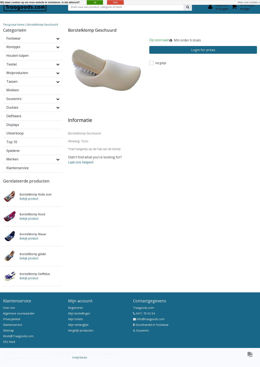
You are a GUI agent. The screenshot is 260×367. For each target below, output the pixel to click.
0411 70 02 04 (144, 313)
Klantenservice (12, 325)
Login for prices (203, 50)
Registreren (75, 308)
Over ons (9, 308)
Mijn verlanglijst (78, 325)
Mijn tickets (75, 319)
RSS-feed (9, 342)
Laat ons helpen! (80, 162)
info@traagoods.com (149, 319)
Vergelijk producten (80, 330)
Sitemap (8, 330)
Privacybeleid (11, 319)
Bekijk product (29, 199)
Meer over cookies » (249, 2)
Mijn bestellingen (79, 313)
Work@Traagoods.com (18, 336)
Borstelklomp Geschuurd (42, 24)
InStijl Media (79, 357)
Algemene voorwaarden (19, 313)
